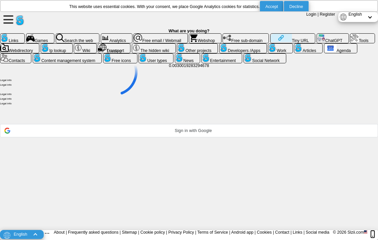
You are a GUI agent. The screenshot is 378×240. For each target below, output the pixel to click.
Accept (271, 6)
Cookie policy (152, 232)
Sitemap (129, 232)
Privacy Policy (181, 232)
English (355, 14)
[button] (189, 130)
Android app (242, 232)
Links (297, 232)
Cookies (264, 232)
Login (311, 14)
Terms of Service (212, 232)
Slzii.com (355, 232)
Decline (296, 6)
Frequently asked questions (93, 232)
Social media (317, 232)
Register (327, 14)
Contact (282, 232)
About (59, 232)
